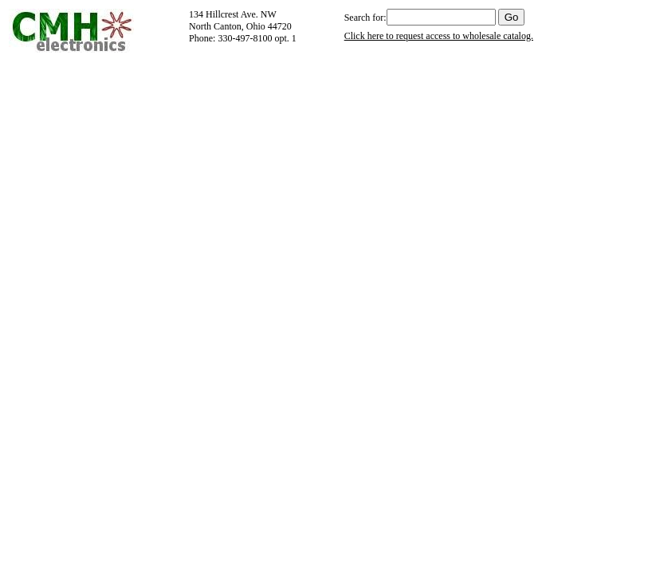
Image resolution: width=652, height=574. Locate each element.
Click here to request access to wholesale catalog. (438, 35)
